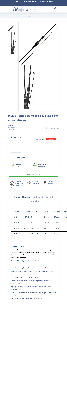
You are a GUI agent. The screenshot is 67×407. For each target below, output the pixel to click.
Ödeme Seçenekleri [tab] (43, 197)
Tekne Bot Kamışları (40, 16)
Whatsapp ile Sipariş (33, 174)
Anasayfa (10, 16)
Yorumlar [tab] (34, 201)
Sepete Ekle (21, 157)
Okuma (10, 125)
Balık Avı (18, 16)
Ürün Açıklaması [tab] (22, 197)
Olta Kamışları (28, 16)
